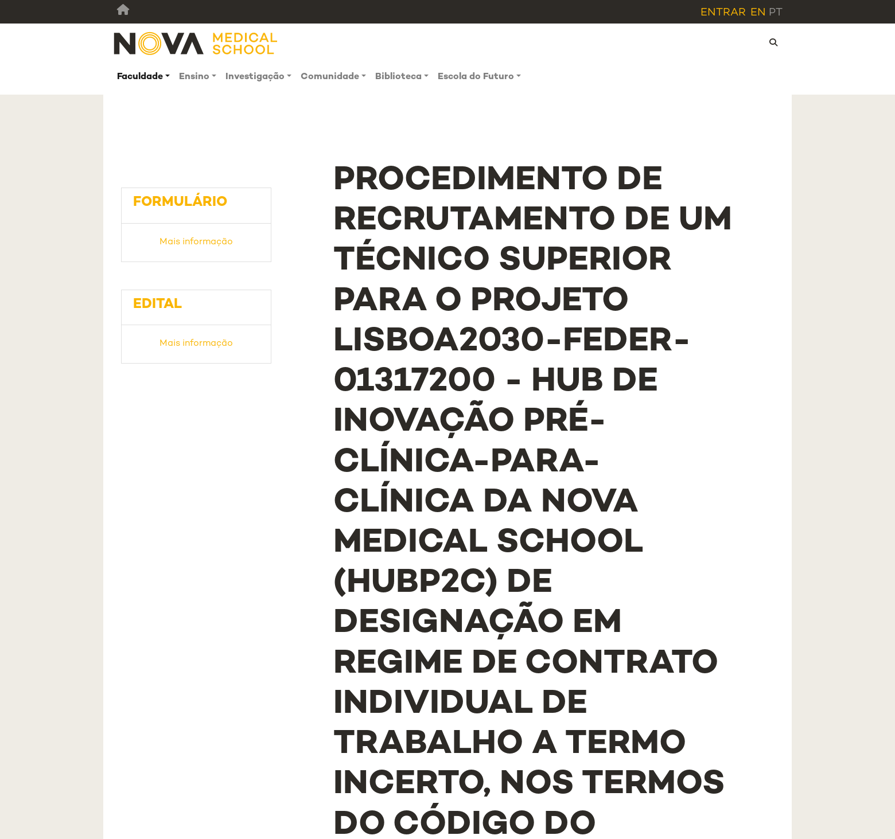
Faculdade (140, 77)
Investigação (255, 77)
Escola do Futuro (476, 77)
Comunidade (330, 77)
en (758, 13)
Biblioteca (398, 77)
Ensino (194, 77)
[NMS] (196, 43)
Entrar (723, 13)
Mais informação (196, 242)
